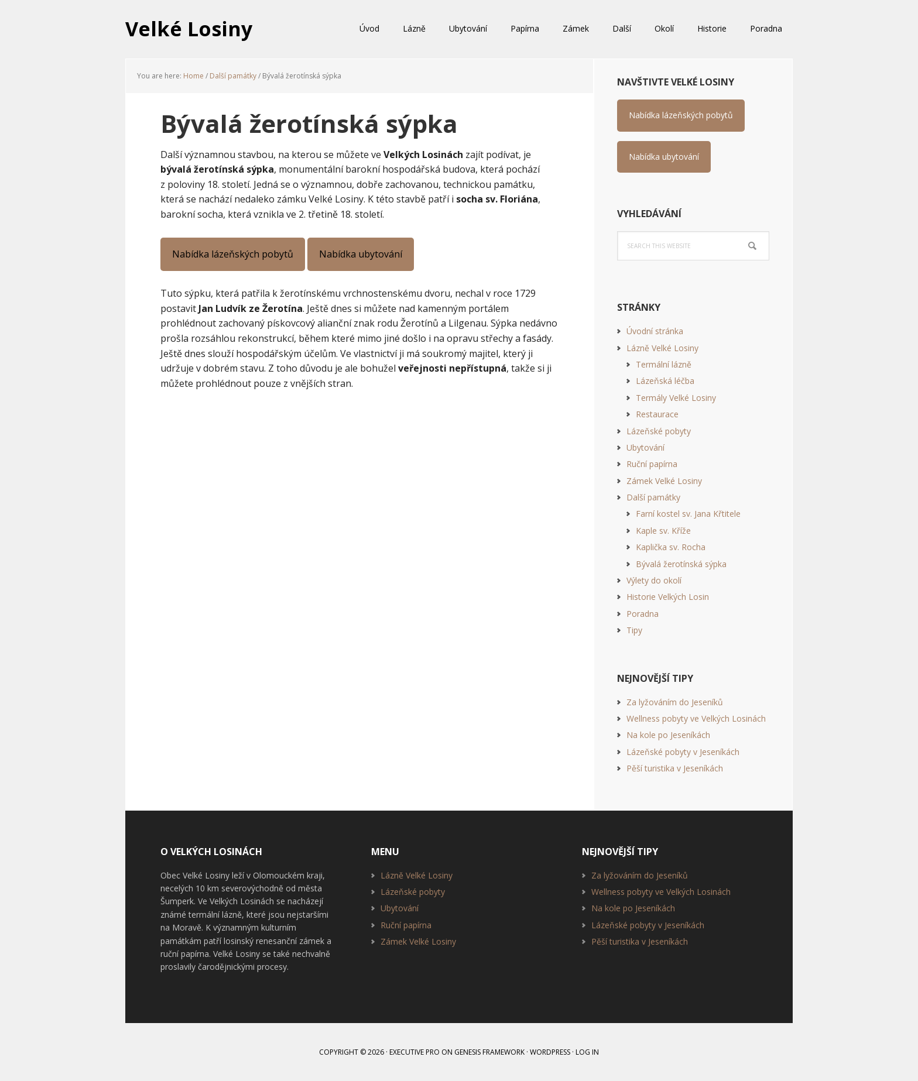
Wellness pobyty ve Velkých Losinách (696, 718)
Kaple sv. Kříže (663, 530)
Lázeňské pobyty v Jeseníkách (682, 751)
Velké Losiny (191, 29)
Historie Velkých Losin (667, 596)
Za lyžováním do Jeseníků (674, 702)
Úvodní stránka (654, 331)
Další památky (653, 497)
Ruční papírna (651, 463)
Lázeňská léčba (665, 380)
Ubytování (645, 447)
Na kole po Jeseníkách (668, 734)
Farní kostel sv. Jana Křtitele (688, 513)
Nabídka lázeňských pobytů (232, 254)
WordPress (550, 1052)
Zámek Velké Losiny (664, 480)
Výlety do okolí (653, 580)
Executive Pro (414, 1052)
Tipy (634, 630)
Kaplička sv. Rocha (670, 546)
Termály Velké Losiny (676, 397)
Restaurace (657, 414)
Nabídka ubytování (360, 254)
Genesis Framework (489, 1052)
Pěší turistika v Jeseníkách (674, 768)
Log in (587, 1052)
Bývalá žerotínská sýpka (681, 563)
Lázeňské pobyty (658, 431)
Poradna (642, 613)
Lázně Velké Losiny (662, 348)
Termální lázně (663, 364)
